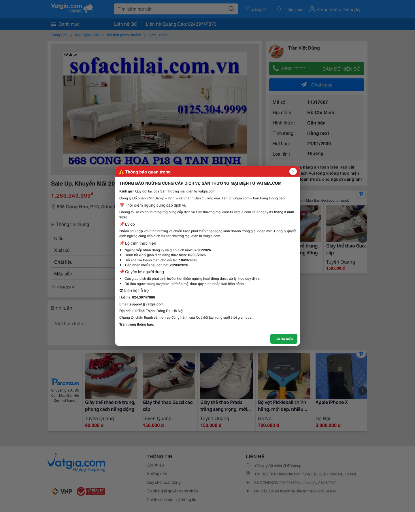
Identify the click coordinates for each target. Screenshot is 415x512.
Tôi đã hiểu (284, 338)
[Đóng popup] (293, 171)
